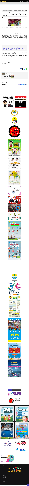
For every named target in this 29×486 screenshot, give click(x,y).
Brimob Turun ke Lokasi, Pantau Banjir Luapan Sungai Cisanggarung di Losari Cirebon (13, 47)
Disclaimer (4, 472)
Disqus (22, 81)
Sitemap (4, 477)
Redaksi (4, 478)
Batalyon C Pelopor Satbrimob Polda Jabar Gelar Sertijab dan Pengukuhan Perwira (13, 48)
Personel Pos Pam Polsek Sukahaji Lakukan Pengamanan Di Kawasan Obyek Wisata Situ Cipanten (14, 14)
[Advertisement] (14, 264)
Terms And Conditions (5, 473)
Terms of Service (5, 474)
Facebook (25, 81)
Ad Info (4, 479)
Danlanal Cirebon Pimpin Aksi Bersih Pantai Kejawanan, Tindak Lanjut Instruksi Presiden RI (14, 49)
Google (19, 81)
